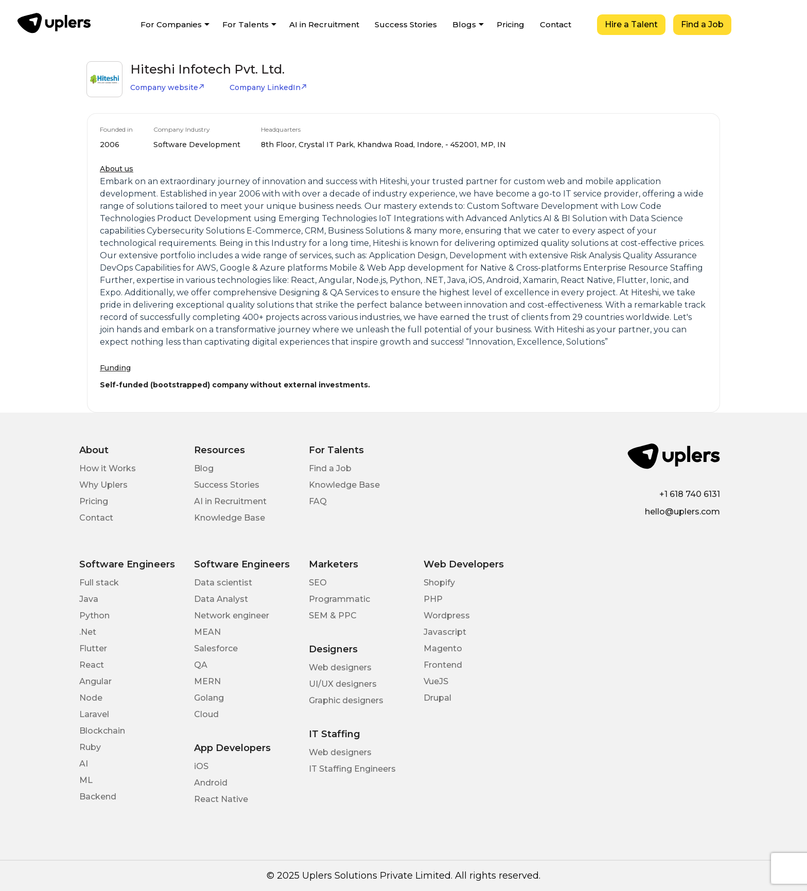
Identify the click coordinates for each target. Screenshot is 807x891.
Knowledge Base (229, 518)
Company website (167, 87)
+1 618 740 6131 (689, 494)
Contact (555, 24)
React (91, 665)
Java (88, 599)
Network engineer (231, 615)
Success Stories (406, 24)
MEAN (207, 632)
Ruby (90, 747)
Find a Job (702, 24)
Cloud (206, 714)
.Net (87, 632)
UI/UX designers (343, 684)
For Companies (171, 24)
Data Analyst (221, 599)
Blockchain (102, 731)
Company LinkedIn (268, 87)
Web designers (340, 667)
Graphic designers (346, 700)
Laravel (94, 714)
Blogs (464, 24)
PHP (433, 599)
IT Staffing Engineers (352, 769)
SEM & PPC (333, 615)
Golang (209, 698)
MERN (207, 681)
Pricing (510, 24)
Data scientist (223, 582)
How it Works (107, 468)
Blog (204, 468)
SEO (318, 582)
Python (94, 615)
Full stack (99, 582)
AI (83, 764)
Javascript (445, 632)
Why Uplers (103, 485)
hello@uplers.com (682, 511)
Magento (443, 648)
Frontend (443, 665)
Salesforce (216, 648)
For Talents (245, 24)
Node (90, 698)
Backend (97, 796)
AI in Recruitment (324, 24)
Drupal (437, 698)
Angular (95, 681)
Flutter (93, 648)
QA (200, 665)
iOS (201, 766)
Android (210, 783)
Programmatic (339, 599)
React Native (221, 799)
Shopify (439, 582)
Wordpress (447, 615)
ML (86, 780)
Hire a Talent (631, 24)
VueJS (436, 681)
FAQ (318, 501)
